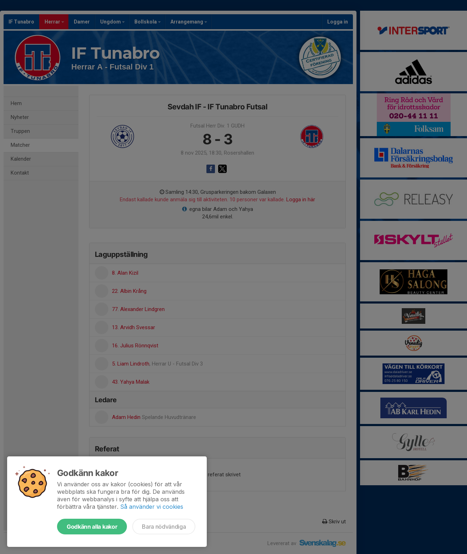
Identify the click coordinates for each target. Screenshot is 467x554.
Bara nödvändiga (164, 526)
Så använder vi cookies (151, 506)
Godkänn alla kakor (92, 526)
